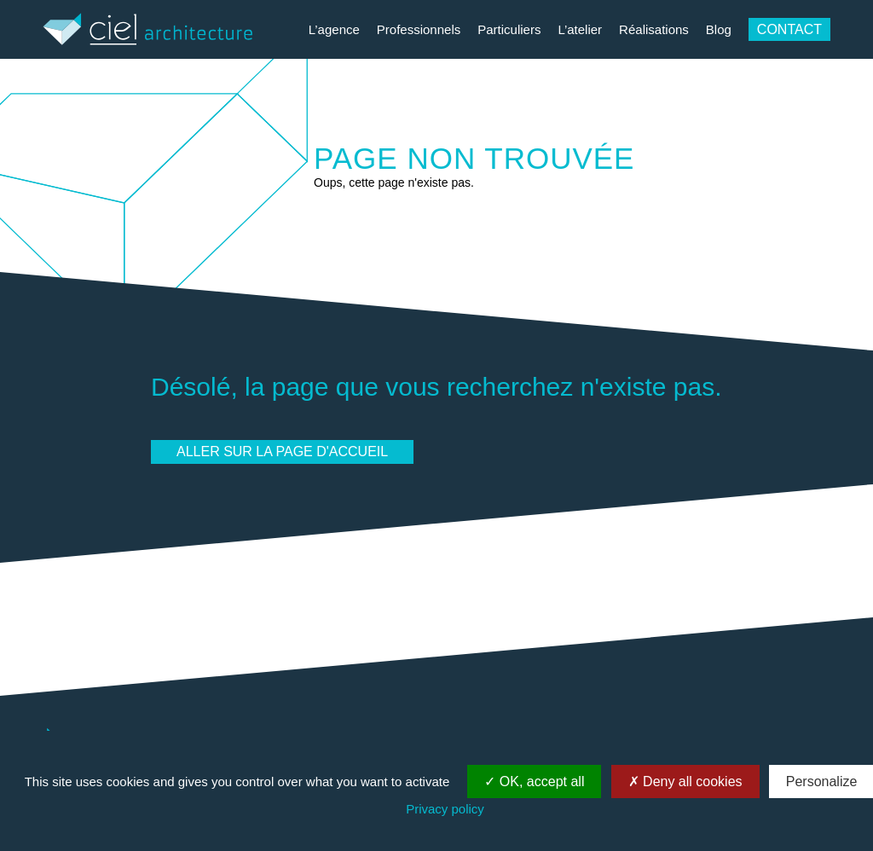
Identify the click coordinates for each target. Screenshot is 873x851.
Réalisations (654, 29)
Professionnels (418, 29)
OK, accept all (534, 781)
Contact (789, 29)
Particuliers (509, 29)
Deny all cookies (685, 781)
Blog (718, 29)
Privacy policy (445, 809)
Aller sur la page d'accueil (282, 451)
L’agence (334, 29)
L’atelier (580, 29)
